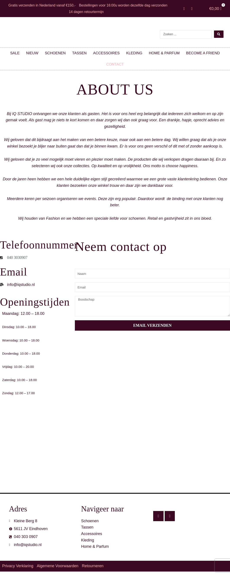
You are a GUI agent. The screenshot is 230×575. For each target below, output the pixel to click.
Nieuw (32, 53)
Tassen (79, 53)
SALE (14, 53)
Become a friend (203, 53)
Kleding (134, 53)
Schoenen (55, 53)
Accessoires (106, 53)
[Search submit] (219, 34)
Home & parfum (164, 53)
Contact (115, 64)
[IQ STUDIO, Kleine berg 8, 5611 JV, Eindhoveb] (115, 453)
